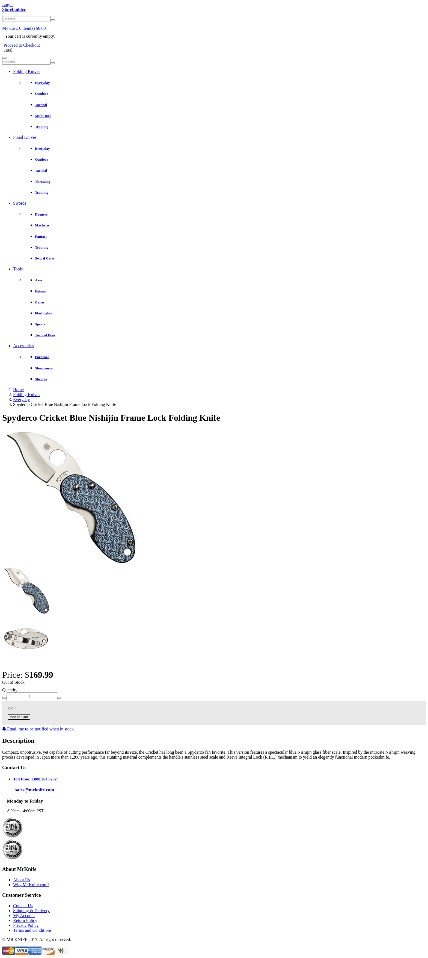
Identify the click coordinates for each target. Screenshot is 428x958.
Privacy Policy (26, 925)
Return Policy (25, 920)
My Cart (24, 28)
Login (7, 4)
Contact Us (23, 905)
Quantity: (10, 690)
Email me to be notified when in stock (38, 729)
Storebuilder (14, 9)
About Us (21, 879)
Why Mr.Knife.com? (31, 884)
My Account (24, 915)
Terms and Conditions (32, 930)
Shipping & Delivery (31, 910)
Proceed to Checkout (22, 45)
